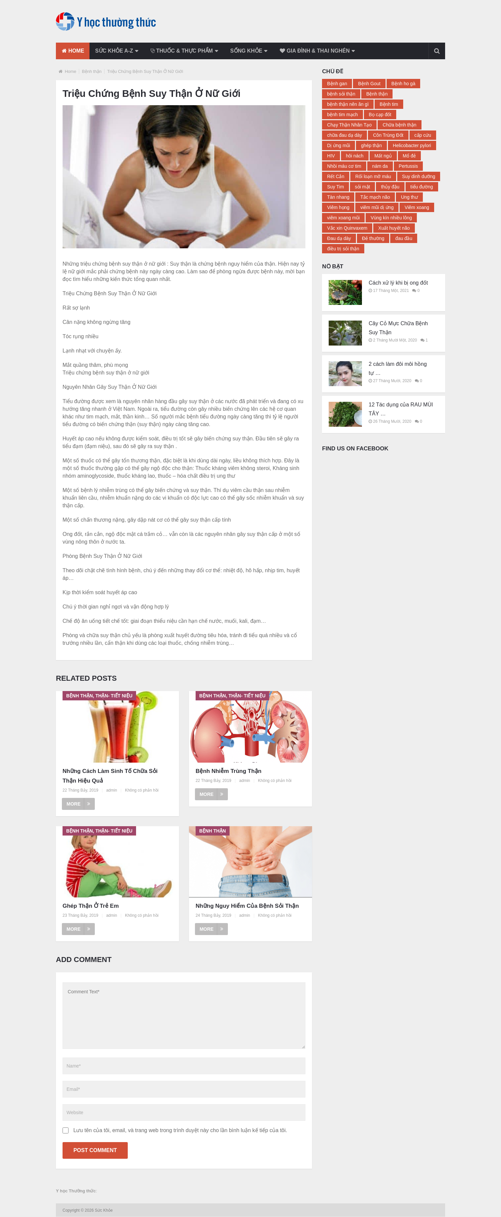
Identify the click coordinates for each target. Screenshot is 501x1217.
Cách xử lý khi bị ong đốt (398, 283)
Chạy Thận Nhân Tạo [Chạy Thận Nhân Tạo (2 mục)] (349, 124)
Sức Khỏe (104, 1210)
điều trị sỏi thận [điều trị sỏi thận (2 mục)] (343, 248)
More (78, 804)
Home (73, 51)
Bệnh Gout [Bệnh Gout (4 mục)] (369, 83)
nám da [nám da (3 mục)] (380, 166)
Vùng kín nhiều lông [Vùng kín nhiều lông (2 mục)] (391, 217)
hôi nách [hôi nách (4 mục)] (355, 155)
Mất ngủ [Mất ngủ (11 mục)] (383, 155)
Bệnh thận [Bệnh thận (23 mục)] (377, 94)
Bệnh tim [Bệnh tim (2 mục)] (389, 104)
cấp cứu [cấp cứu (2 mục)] (423, 135)
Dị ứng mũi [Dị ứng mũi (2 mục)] (338, 145)
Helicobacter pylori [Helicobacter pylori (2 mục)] (412, 145)
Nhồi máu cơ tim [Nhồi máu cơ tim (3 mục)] (344, 166)
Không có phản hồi (142, 790)
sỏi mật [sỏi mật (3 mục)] (362, 186)
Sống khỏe (250, 51)
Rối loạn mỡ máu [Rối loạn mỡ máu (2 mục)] (373, 176)
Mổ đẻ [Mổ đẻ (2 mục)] (409, 155)
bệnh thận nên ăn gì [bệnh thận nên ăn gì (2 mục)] (348, 104)
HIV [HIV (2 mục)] (331, 155)
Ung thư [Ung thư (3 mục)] (409, 197)
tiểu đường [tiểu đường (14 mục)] (422, 186)
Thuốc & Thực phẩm (184, 51)
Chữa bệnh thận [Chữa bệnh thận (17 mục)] (399, 124)
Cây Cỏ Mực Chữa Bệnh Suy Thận (398, 328)
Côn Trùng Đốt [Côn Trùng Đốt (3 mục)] (388, 135)
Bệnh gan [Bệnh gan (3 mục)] (337, 83)
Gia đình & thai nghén (320, 51)
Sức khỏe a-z (115, 51)
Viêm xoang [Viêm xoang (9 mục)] (417, 207)
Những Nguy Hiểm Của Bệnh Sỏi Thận (247, 906)
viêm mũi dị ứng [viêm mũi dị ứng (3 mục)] (377, 207)
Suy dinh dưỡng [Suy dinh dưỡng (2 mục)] (418, 176)
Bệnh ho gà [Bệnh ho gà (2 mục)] (404, 83)
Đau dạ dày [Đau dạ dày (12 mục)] (339, 238)
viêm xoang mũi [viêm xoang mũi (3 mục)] (343, 217)
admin (111, 790)
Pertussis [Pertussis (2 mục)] (408, 166)
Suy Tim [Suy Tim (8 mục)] (335, 186)
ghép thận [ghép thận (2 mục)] (371, 145)
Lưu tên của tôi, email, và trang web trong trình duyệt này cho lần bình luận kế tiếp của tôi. (180, 1130)
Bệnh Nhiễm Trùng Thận (228, 771)
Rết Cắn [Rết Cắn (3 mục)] (335, 176)
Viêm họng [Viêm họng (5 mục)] (338, 207)
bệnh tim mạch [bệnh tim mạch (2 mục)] (342, 114)
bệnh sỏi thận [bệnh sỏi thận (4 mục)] (341, 94)
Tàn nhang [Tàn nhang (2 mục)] (338, 197)
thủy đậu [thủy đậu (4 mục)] (390, 186)
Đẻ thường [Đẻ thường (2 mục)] (373, 238)
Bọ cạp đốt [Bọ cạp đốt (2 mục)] (380, 114)
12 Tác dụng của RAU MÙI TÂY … (401, 409)
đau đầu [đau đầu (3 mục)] (403, 238)
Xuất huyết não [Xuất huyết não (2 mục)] (394, 228)
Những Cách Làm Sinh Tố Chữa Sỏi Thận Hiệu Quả (110, 776)
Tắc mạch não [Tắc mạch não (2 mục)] (375, 197)
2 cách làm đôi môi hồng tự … (398, 368)
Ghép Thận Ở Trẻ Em (91, 906)
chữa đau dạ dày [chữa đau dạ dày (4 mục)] (344, 135)
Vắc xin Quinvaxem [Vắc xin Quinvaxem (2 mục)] (347, 228)
